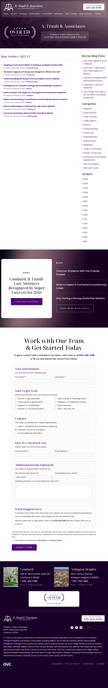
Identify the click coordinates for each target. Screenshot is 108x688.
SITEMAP (101, 664)
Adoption (29, 96)
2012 (84, 241)
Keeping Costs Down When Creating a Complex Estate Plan (33, 65)
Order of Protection (93, 149)
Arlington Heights (11, 641)
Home (6, 14)
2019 (84, 210)
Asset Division (90, 112)
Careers (97, 14)
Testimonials (47, 14)
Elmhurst (83, 643)
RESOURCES (88, 664)
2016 (84, 223)
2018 (84, 214)
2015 (84, 228)
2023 (85, 192)
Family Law (31, 75)
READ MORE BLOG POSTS (74, 308)
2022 (85, 197)
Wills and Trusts (32, 82)
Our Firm (14, 14)
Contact (74, 14)
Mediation (88, 145)
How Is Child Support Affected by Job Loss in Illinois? (29, 106)
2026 (85, 179)
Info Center (58, 14)
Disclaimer (42, 540)
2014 (84, 232)
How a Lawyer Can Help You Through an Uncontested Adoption (35, 92)
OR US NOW (93, 618)
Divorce (29, 89)
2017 (84, 219)
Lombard (92, 638)
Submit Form (24, 547)
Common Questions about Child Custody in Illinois (28, 113)
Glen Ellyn (7, 646)
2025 (85, 183)
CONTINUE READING (26, 301)
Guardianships (90, 136)
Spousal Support (91, 164)
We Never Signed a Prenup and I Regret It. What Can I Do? (31, 71)
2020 (85, 205)
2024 (85, 188)
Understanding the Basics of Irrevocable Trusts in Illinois (31, 78)
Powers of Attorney (93, 153)
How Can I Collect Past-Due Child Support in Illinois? (95, 70)
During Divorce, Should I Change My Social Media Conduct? (32, 85)
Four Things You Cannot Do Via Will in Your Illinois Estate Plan (95, 94)
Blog (66, 14)
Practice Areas (34, 14)
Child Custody (32, 116)
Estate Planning (32, 68)
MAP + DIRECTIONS (31, 585)
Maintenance (90, 141)
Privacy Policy (56, 540)
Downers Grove (57, 643)
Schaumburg (24, 652)
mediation (54, 638)
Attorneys (23, 14)
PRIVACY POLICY (72, 664)
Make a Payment (86, 14)
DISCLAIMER (57, 664)
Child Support (90, 120)
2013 (84, 237)
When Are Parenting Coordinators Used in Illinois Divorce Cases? (35, 99)
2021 (84, 201)
